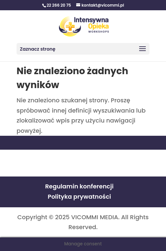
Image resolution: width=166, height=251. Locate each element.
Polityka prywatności (79, 196)
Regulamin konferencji (79, 186)
